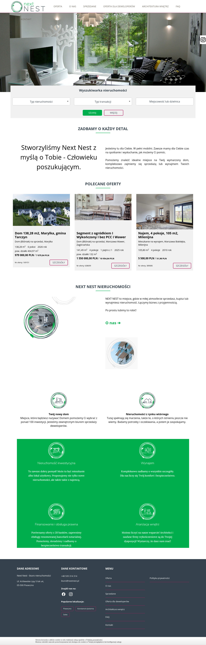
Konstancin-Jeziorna (85, 608)
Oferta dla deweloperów (119, 6)
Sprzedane (89, 6)
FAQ (178, 6)
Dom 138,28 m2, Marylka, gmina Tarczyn (40, 235)
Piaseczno (67, 608)
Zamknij (169, 640)
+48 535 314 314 (69, 576)
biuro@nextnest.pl (70, 580)
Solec (65, 614)
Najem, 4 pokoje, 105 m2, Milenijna (158, 235)
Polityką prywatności (94, 640)
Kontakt (26, 19)
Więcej (113, 112)
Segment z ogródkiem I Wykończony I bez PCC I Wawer (101, 235)
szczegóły (58, 262)
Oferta (58, 6)
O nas (72, 6)
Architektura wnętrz (155, 6)
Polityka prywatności (160, 578)
